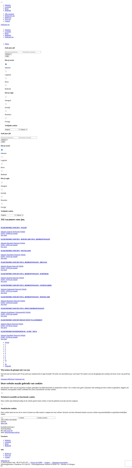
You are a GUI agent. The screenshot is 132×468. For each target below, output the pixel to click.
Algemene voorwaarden (60, 462)
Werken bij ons (10, 16)
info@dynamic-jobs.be (12, 432)
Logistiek (8, 7)
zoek (7, 56)
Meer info (4, 423)
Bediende (8, 10)
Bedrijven (8, 17)
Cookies (47, 462)
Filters (7, 44)
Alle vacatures (9, 14)
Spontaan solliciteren (7, 379)
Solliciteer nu (5, 24)
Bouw (7, 9)
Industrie (8, 5)
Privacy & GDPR (36, 462)
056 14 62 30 (8, 430)
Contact (7, 21)
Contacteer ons (20, 379)
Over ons (8, 19)
